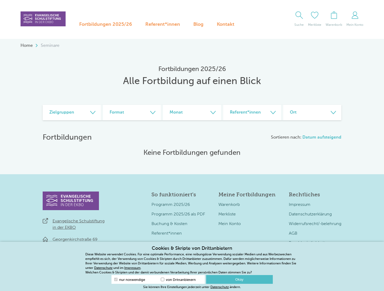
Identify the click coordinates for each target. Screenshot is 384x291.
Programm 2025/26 (170, 205)
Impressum (299, 205)
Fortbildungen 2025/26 (105, 24)
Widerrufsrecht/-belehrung (315, 224)
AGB (293, 233)
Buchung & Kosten (169, 224)
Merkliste (227, 214)
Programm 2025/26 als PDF (178, 214)
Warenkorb (229, 205)
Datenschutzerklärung (310, 214)
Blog (198, 24)
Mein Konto (229, 224)
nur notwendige (129, 280)
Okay (239, 279)
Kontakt (225, 24)
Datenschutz (103, 268)
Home (27, 46)
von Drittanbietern (178, 280)
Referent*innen (162, 24)
